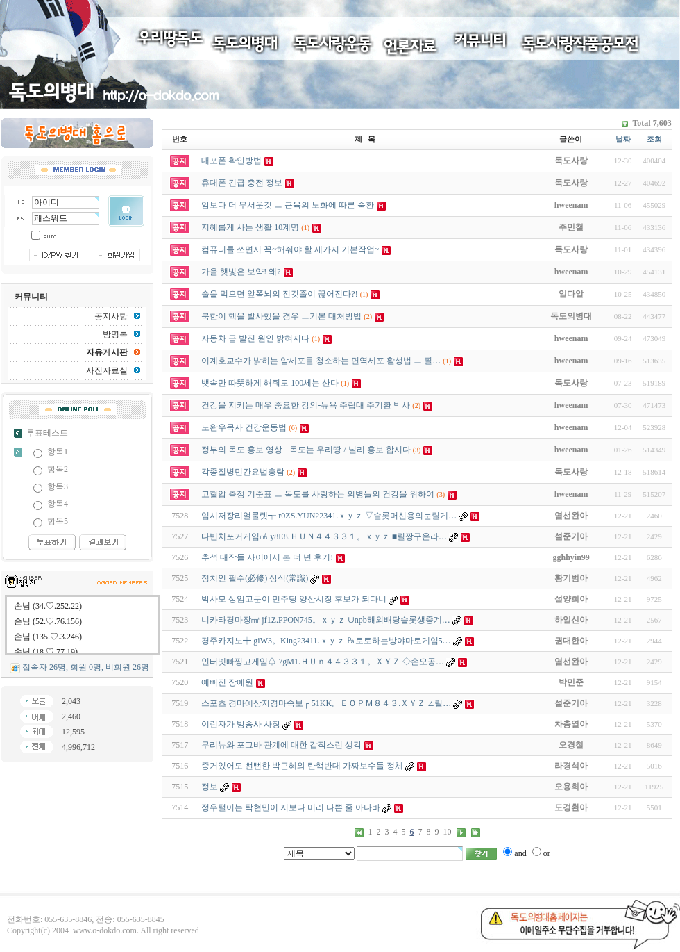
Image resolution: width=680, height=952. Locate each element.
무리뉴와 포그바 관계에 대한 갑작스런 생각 (281, 745)
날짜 (623, 139)
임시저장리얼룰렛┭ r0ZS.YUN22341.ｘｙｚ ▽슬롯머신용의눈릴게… (329, 515)
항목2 (57, 469)
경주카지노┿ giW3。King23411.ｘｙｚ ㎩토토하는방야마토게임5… (325, 641)
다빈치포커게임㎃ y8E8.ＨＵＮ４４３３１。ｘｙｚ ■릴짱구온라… (324, 536)
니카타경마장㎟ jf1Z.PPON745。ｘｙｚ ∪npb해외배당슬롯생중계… (325, 620)
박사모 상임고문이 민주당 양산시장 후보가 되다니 (293, 599)
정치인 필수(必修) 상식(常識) (254, 578)
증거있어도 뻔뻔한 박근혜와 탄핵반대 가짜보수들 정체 (302, 766)
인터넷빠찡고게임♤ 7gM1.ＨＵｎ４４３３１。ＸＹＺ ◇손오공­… (322, 661)
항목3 (57, 486)
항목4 (57, 504)
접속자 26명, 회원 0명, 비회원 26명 (85, 667)
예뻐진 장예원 (227, 682)
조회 (654, 139)
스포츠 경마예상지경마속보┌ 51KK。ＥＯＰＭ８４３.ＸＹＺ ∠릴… (326, 703)
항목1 (57, 452)
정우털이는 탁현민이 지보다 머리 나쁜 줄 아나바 (290, 807)
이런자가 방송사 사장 (240, 724)
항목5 (57, 521)
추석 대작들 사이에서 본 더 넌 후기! (267, 557)
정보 (209, 786)
